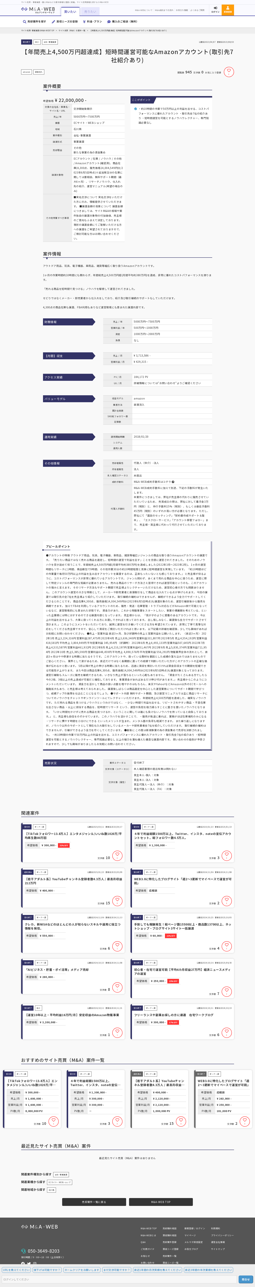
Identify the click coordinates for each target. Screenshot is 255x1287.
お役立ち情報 (182, 10)
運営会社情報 (218, 1242)
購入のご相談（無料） (125, 21)
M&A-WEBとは (148, 1235)
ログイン (215, 11)
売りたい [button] (90, 11)
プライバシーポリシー (222, 1235)
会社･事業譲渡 (61, 1174)
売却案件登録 (170, 1242)
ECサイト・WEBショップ (60, 1182)
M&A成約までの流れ (164, 10)
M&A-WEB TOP (161, 1202)
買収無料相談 (170, 1235)
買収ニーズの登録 (67, 21)
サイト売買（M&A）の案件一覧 (72, 30)
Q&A (143, 1242)
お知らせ (145, 1255)
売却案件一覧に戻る (94, 1202)
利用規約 (215, 1228)
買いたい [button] (70, 11)
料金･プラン (94, 21)
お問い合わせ (148, 1262)
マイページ (190, 1235)
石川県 (51, 1190)
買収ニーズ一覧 (171, 1262)
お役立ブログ (191, 1248)
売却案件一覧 (170, 1255)
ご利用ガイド (148, 1248)
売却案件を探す (37, 21)
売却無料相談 (170, 1228)
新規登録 (228, 11)
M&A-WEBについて (144, 10)
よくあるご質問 (197, 10)
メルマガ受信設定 (193, 1242)
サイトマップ (218, 1248)
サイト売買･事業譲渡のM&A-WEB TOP (37, 30)
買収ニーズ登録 (171, 1248)
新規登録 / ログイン (194, 1228)
